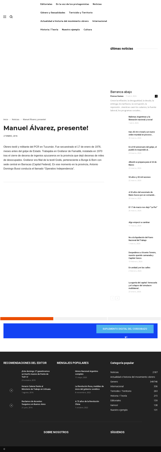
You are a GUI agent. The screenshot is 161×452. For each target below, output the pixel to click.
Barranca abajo (121, 92)
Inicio (5, 119)
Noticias (15, 119)
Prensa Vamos (116, 96)
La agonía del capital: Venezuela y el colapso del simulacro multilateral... (143, 285)
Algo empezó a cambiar (139, 222)
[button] (11, 17)
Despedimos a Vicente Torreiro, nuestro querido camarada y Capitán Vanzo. (142, 255)
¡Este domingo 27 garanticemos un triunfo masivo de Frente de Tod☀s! (36, 374)
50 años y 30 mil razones (140, 177)
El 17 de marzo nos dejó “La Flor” (143, 207)
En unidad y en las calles (139, 268)
